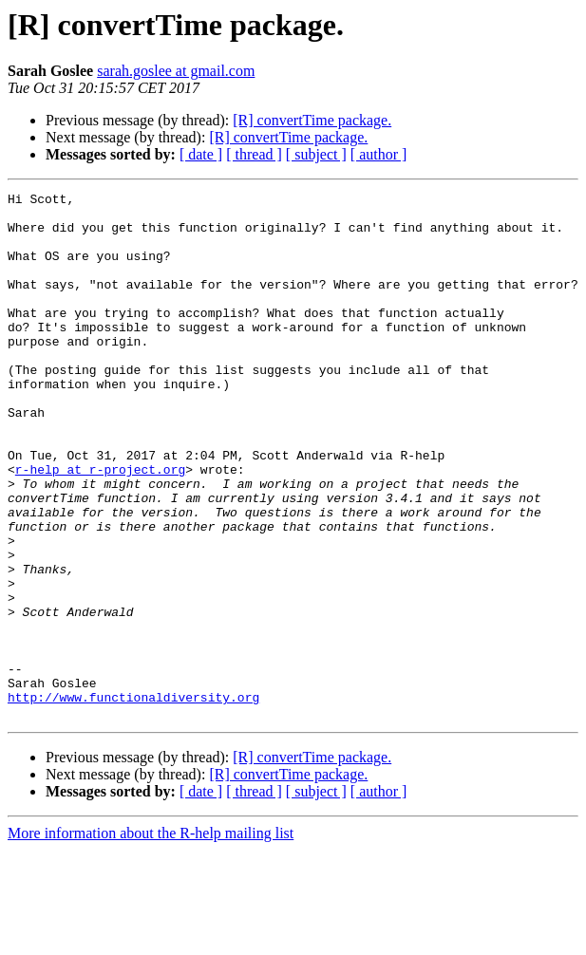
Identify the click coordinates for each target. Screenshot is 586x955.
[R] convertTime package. (312, 120)
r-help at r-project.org (100, 525)
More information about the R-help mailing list (150, 938)
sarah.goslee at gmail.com (176, 71)
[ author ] (378, 154)
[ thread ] (254, 154)
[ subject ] (316, 154)
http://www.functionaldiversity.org (133, 799)
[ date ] (201, 154)
